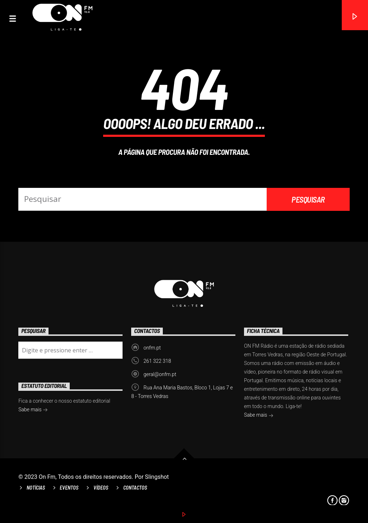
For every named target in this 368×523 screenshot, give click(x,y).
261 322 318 (157, 361)
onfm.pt (152, 348)
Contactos (135, 488)
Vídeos (100, 488)
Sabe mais (258, 415)
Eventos (69, 488)
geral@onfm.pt (159, 374)
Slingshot (157, 476)
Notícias (36, 488)
